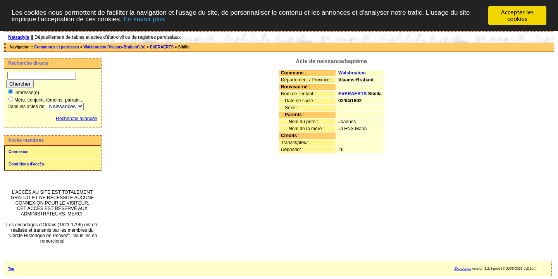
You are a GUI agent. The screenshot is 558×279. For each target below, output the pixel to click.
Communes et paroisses (56, 47)
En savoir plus (144, 18)
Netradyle (18, 37)
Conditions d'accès (26, 164)
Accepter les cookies (517, 15)
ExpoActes (463, 268)
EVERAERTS (162, 47)
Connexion (19, 152)
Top (11, 268)
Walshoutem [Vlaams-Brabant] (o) (114, 47)
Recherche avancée (76, 118)
